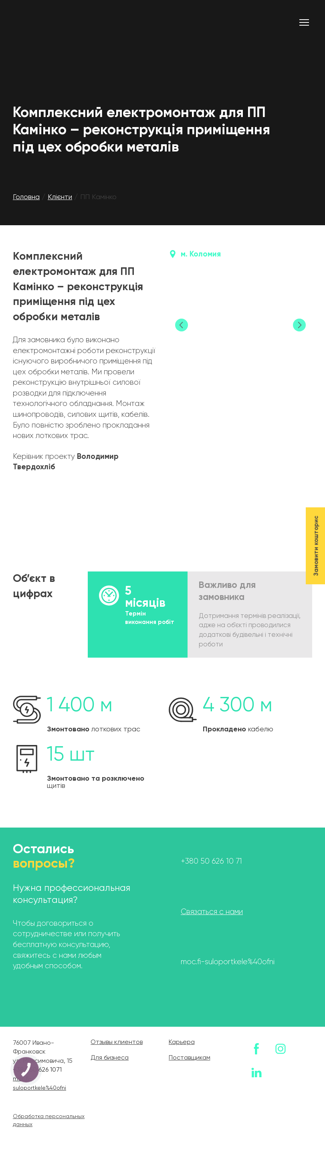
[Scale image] (241, 325)
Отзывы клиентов (117, 1042)
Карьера (182, 1042)
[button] (256, 1049)
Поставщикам (189, 1058)
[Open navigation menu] (304, 22)
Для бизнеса (110, 1058)
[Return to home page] (59, 22)
